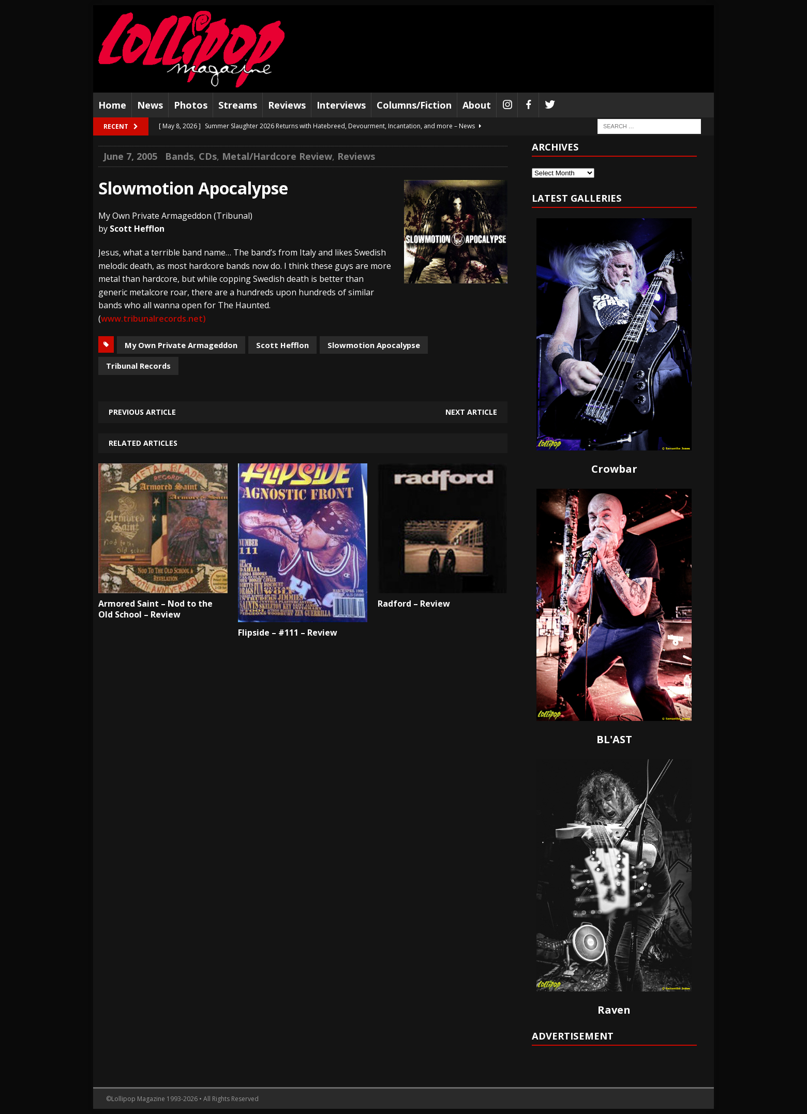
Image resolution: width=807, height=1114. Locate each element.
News (150, 105)
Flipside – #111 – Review (287, 632)
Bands (179, 156)
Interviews (341, 105)
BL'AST (614, 739)
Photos (190, 105)
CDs (208, 156)
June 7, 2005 (130, 156)
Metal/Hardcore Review (277, 156)
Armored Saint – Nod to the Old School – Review (155, 609)
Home (112, 105)
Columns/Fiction (414, 105)
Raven (614, 1010)
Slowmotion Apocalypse (373, 345)
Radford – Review (414, 603)
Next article (471, 412)
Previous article (142, 412)
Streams (237, 105)
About (476, 105)
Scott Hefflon (282, 345)
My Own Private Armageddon (181, 345)
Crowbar (614, 469)
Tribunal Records (138, 365)
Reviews (287, 105)
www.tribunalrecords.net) (153, 318)
